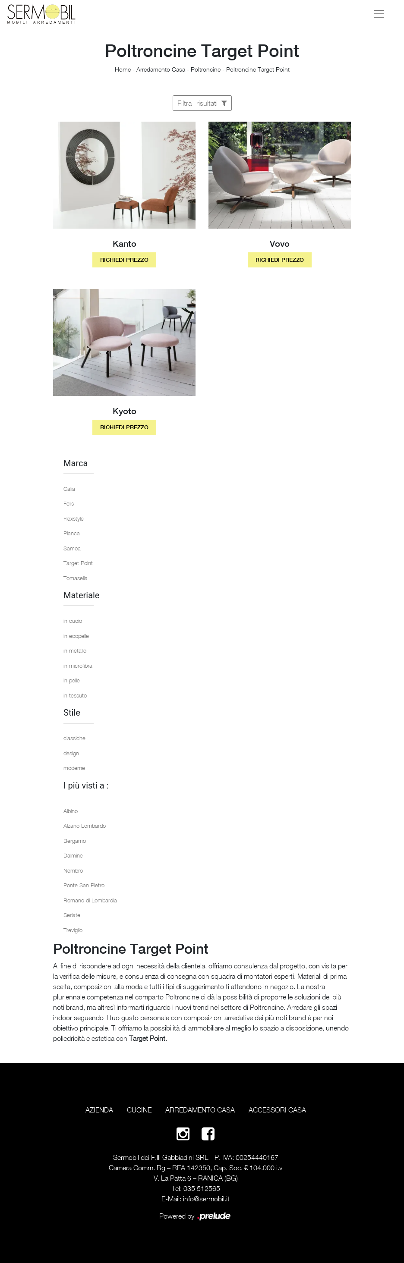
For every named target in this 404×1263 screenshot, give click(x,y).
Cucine (139, 1110)
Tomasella (75, 578)
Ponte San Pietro (83, 885)
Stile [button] (71, 712)
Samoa (72, 548)
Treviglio (72, 930)
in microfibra (77, 665)
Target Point (78, 562)
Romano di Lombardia (90, 900)
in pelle (71, 680)
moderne (74, 767)
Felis (68, 503)
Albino (70, 810)
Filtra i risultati (202, 103)
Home (123, 69)
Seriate (71, 914)
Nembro (73, 870)
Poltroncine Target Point (258, 69)
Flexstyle (73, 518)
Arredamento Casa (160, 69)
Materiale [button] (81, 595)
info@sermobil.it (206, 1199)
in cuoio (72, 620)
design (71, 753)
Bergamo (74, 840)
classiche (74, 738)
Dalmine (73, 855)
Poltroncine (206, 69)
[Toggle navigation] (379, 14)
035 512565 (201, 1188)
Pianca (71, 533)
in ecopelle (76, 635)
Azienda (99, 1110)
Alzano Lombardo (84, 825)
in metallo (74, 650)
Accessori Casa (277, 1110)
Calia (69, 488)
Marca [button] (75, 463)
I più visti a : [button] (85, 785)
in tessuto (75, 695)
